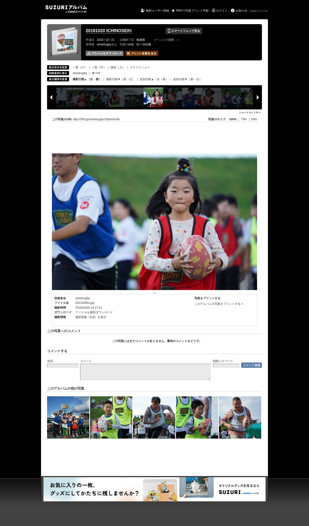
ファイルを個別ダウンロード (94, 312)
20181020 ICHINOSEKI (109, 30)
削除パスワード (223, 361)
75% (244, 119)
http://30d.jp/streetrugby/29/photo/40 (96, 119)
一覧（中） (99, 67)
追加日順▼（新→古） (187, 79)
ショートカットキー (250, 112)
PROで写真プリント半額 (192, 10)
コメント (86, 361)
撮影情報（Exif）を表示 (90, 317)
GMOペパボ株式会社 (259, 11)
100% (232, 119)
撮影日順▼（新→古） (120, 79)
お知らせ (241, 10)
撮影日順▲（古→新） (87, 79)
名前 (50, 361)
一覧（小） (80, 67)
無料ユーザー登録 (157, 10)
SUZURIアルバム (66, 9)
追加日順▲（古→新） (154, 79)
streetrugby (80, 73)
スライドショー (140, 67)
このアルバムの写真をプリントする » (218, 304)
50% (254, 119)
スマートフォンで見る (184, 31)
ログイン (222, 10)
